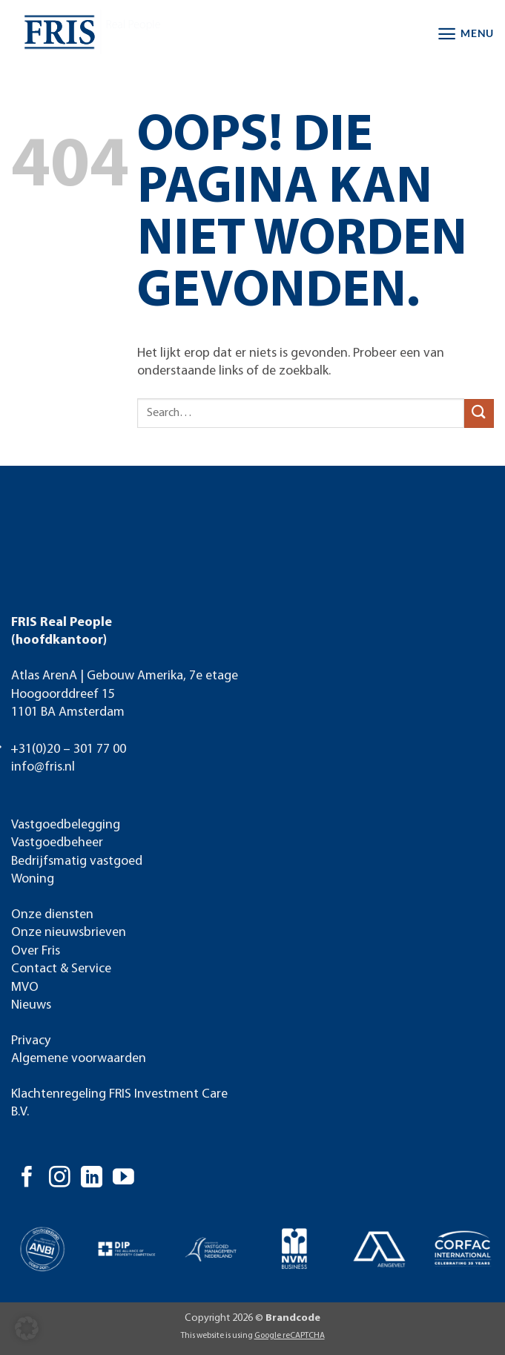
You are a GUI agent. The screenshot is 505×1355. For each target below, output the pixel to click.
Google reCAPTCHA (289, 1335)
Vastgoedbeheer (57, 843)
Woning (32, 879)
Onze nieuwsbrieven (68, 933)
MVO (25, 987)
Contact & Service (61, 969)
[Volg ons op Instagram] (59, 1178)
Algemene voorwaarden (78, 1059)
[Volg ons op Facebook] (27, 1178)
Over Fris (35, 951)
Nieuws (31, 1005)
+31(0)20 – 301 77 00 (68, 749)
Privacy (30, 1041)
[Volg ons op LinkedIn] (91, 1178)
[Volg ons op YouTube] (123, 1178)
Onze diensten (52, 915)
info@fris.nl (43, 767)
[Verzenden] (479, 413)
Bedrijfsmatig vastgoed (76, 861)
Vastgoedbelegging (65, 825)
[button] (465, 33)
